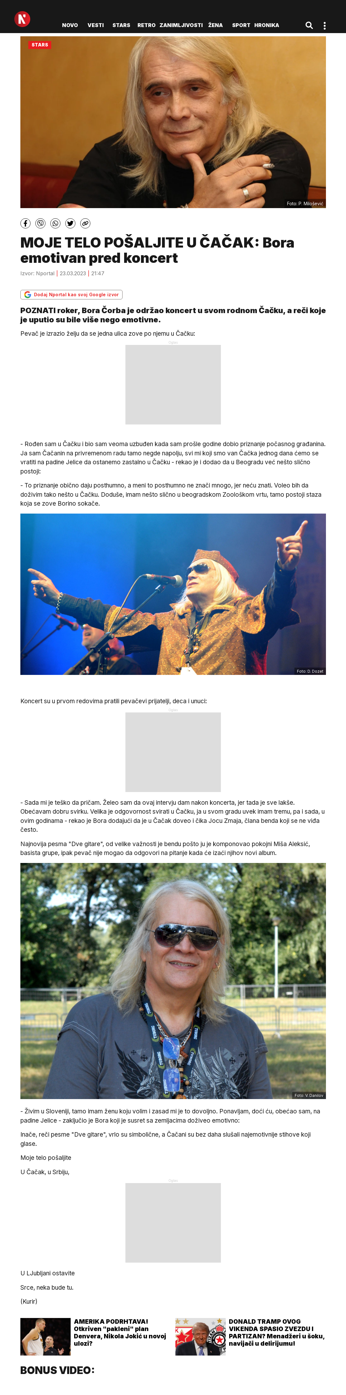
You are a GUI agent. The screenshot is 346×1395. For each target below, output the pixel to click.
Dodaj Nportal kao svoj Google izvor (71, 294)
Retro (147, 25)
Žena (215, 25)
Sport (241, 25)
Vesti (96, 25)
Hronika (266, 25)
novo (70, 25)
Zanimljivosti (181, 25)
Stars (121, 25)
